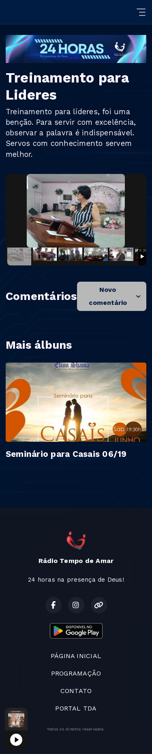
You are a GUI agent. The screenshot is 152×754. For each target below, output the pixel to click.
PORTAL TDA (75, 708)
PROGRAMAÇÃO (76, 673)
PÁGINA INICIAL (76, 656)
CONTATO (76, 691)
